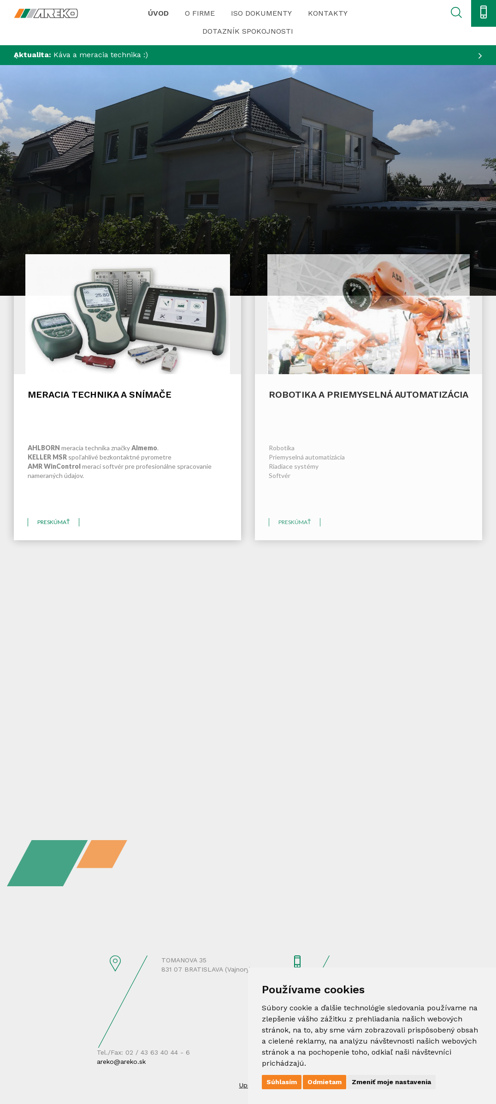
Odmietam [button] (324, 1082)
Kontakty (328, 13)
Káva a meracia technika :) (81, 54)
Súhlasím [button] (281, 1082)
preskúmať (53, 522)
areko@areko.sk (121, 1061)
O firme (200, 13)
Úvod (158, 13)
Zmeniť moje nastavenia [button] (391, 1082)
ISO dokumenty (261, 13)
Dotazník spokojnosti (247, 31)
